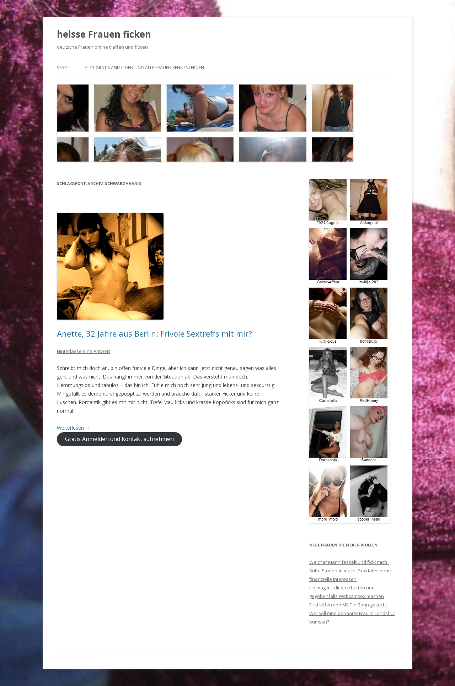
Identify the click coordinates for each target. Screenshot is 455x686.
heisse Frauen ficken (104, 34)
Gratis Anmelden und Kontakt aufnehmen (119, 439)
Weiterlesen (73, 427)
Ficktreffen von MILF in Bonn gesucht (348, 604)
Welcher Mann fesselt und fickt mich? (349, 562)
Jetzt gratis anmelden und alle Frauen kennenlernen (144, 68)
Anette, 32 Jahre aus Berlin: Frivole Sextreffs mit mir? (154, 333)
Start (63, 68)
